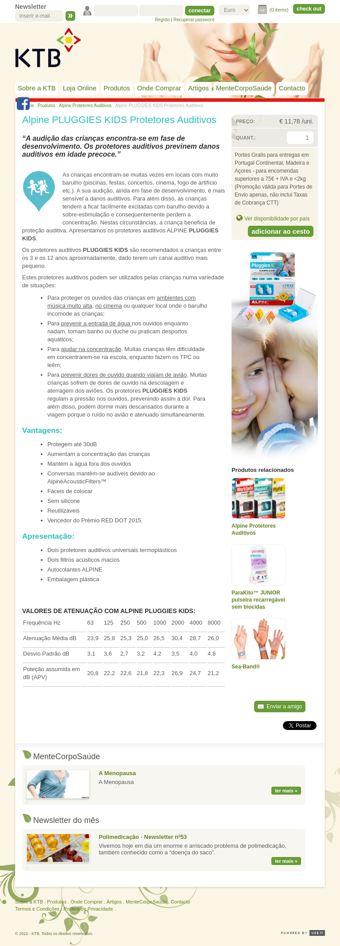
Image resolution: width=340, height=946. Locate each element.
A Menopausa (117, 773)
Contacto (292, 88)
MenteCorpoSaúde (244, 88)
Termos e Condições (37, 908)
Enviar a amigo (284, 706)
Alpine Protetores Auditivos (85, 105)
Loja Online (80, 88)
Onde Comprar (159, 88)
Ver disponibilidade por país (276, 219)
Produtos (117, 88)
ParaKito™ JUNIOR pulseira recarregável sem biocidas (258, 600)
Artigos (198, 88)
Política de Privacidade (88, 908)
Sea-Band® (246, 667)
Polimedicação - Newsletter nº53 (143, 837)
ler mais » (286, 790)
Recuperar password (194, 19)
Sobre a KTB (37, 88)
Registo (162, 19)
